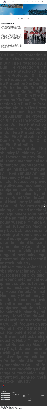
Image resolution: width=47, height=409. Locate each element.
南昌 (24, 405)
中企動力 (22, 405)
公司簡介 (17, 18)
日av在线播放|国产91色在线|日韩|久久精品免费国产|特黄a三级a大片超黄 (8, 407)
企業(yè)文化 (23, 18)
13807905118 (14, 394)
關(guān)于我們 (23, 9)
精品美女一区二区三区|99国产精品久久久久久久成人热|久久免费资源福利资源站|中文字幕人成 (11, 408)
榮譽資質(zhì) (29, 18)
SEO (25, 405)
